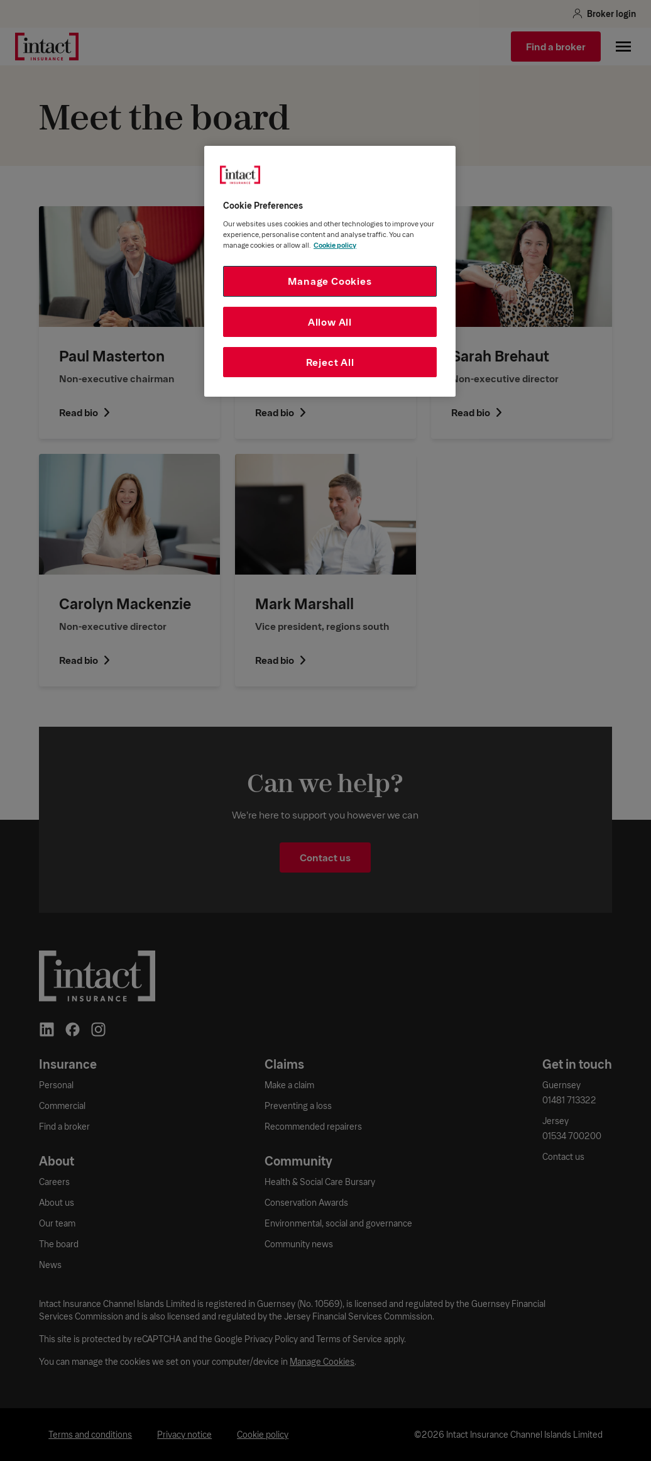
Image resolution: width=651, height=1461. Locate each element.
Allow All (330, 322)
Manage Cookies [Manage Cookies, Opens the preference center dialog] (329, 281)
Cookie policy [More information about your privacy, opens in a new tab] (335, 245)
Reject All (330, 362)
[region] (330, 271)
